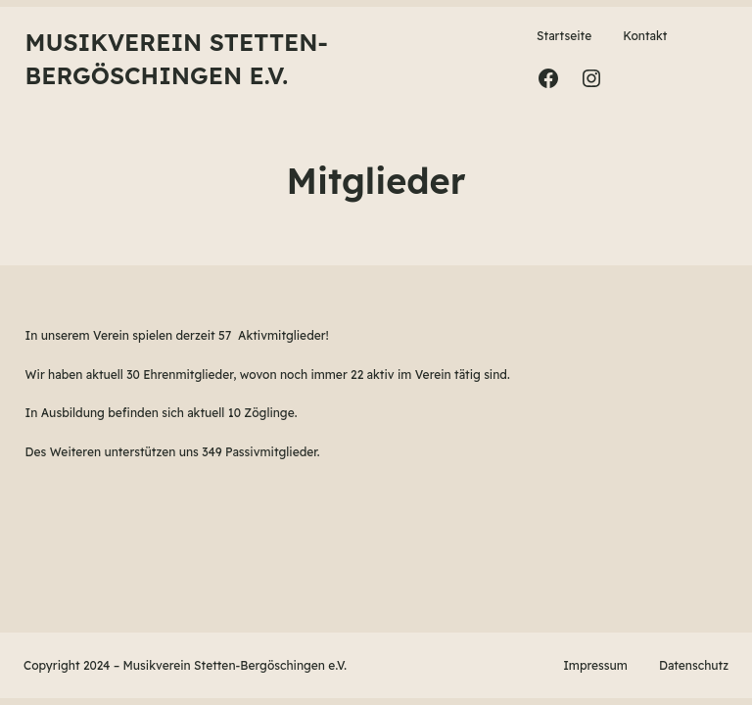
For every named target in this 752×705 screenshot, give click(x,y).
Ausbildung (73, 412)
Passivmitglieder (271, 452)
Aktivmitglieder (282, 335)
